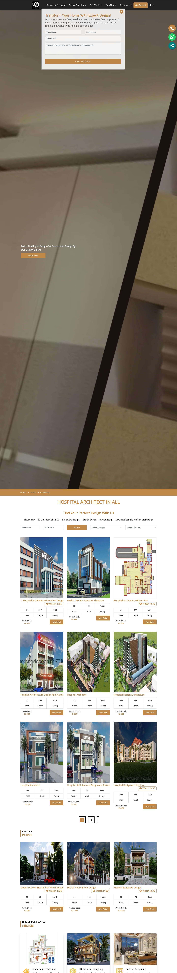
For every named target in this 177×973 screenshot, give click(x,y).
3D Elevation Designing (91, 968)
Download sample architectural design (134, 520)
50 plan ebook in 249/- (49, 520)
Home (23, 492)
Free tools (95, 5)
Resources (124, 5)
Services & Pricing (55, 5)
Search (77, 527)
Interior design (106, 520)
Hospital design (89, 520)
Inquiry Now (33, 256)
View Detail (56, 622)
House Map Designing (43, 968)
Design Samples (76, 5)
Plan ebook (111, 5)
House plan (29, 520)
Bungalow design (70, 520)
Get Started (140, 5)
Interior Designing (135, 968)
